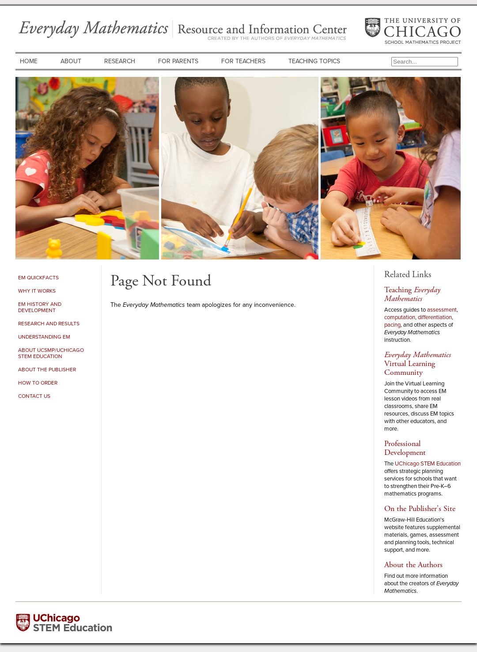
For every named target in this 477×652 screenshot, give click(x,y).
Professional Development (405, 448)
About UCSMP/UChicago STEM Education (51, 353)
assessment (442, 309)
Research (119, 61)
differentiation (435, 317)
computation (399, 317)
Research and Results (49, 324)
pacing (392, 324)
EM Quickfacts (38, 278)
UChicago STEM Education (428, 463)
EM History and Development (39, 307)
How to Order (37, 383)
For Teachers (243, 61)
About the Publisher (47, 370)
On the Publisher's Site (419, 508)
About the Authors (413, 565)
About (71, 61)
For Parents (178, 61)
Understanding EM (44, 337)
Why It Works (37, 291)
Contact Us (34, 396)
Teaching (412, 294)
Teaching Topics (314, 61)
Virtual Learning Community (417, 363)
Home (29, 61)
